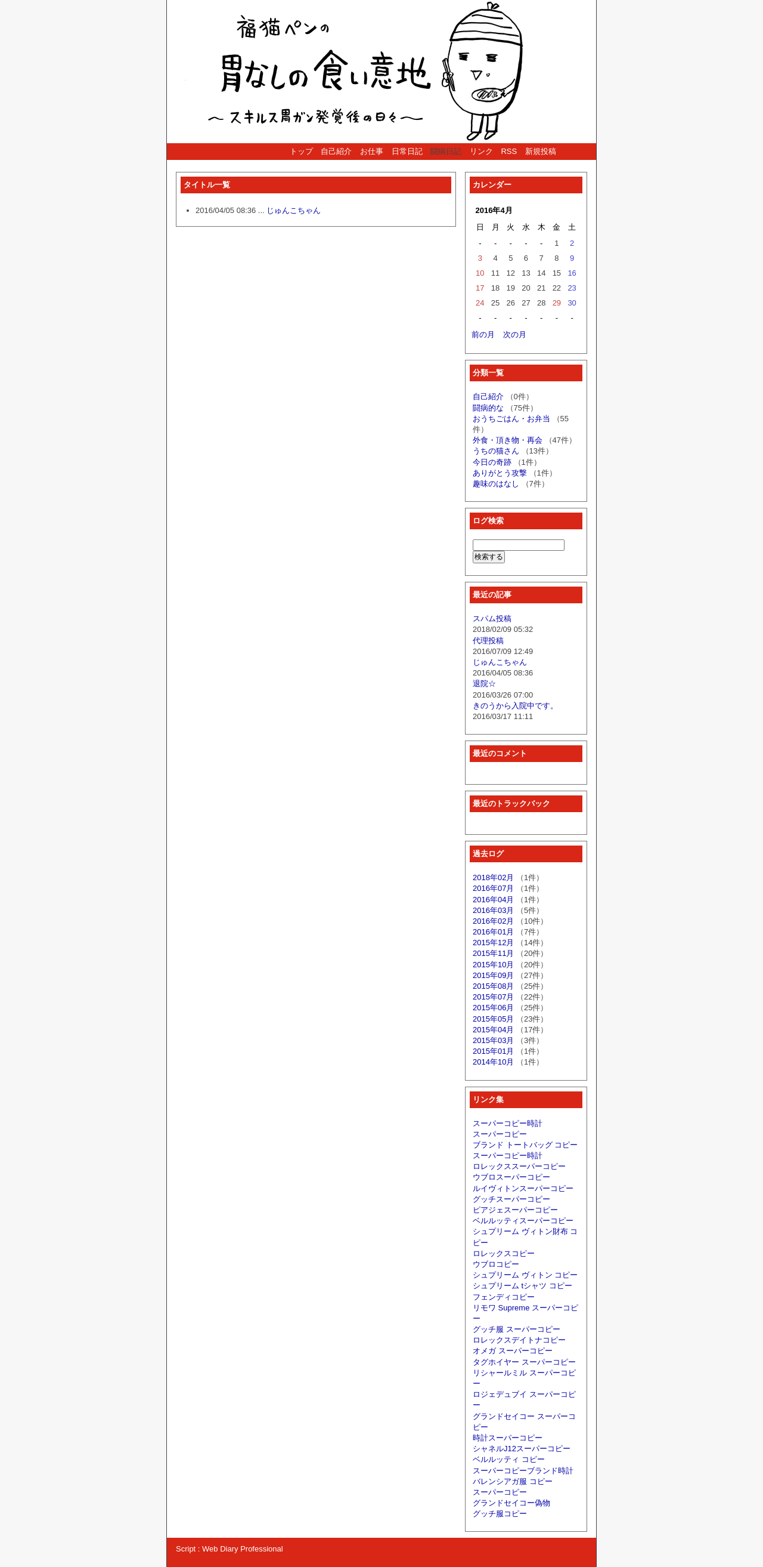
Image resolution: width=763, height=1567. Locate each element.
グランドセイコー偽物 (511, 1502)
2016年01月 (493, 931)
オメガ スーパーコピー (513, 1350)
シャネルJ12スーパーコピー (521, 1448)
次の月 (514, 334)
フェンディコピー (504, 1297)
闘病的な (488, 407)
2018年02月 (493, 877)
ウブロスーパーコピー (511, 1177)
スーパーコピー (500, 1134)
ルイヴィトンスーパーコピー (523, 1188)
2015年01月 (493, 1051)
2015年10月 (493, 964)
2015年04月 (493, 1029)
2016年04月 (493, 899)
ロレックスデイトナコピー (519, 1339)
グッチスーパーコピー (511, 1199)
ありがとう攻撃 (500, 472)
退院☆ (484, 683)
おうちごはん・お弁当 (511, 418)
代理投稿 (488, 640)
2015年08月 (493, 986)
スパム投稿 (492, 618)
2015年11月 (493, 953)
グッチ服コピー (500, 1513)
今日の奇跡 (492, 462)
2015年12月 (493, 942)
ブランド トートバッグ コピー (525, 1144)
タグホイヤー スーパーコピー (524, 1362)
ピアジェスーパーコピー (515, 1209)
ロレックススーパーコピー (519, 1166)
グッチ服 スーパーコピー (516, 1329)
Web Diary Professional (242, 1548)
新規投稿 (540, 151)
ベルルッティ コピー (509, 1459)
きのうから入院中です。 (515, 705)
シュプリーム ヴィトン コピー (525, 1274)
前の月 (483, 334)
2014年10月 (493, 1061)
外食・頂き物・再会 (507, 440)
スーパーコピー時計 (507, 1123)
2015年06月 (493, 1007)
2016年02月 (493, 921)
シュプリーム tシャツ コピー (522, 1285)
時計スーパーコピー (507, 1437)
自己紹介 (336, 151)
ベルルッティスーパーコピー (523, 1220)
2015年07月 (493, 996)
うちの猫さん (496, 450)
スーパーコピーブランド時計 (523, 1470)
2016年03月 (493, 910)
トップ (301, 151)
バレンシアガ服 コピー (513, 1481)
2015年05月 (493, 1018)
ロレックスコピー (504, 1253)
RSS (509, 151)
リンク (481, 151)
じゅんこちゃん (293, 210)
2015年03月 (493, 1040)
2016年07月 (493, 888)
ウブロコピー (496, 1264)
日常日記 (407, 151)
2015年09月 (493, 975)
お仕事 (371, 151)
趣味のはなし (496, 483)
